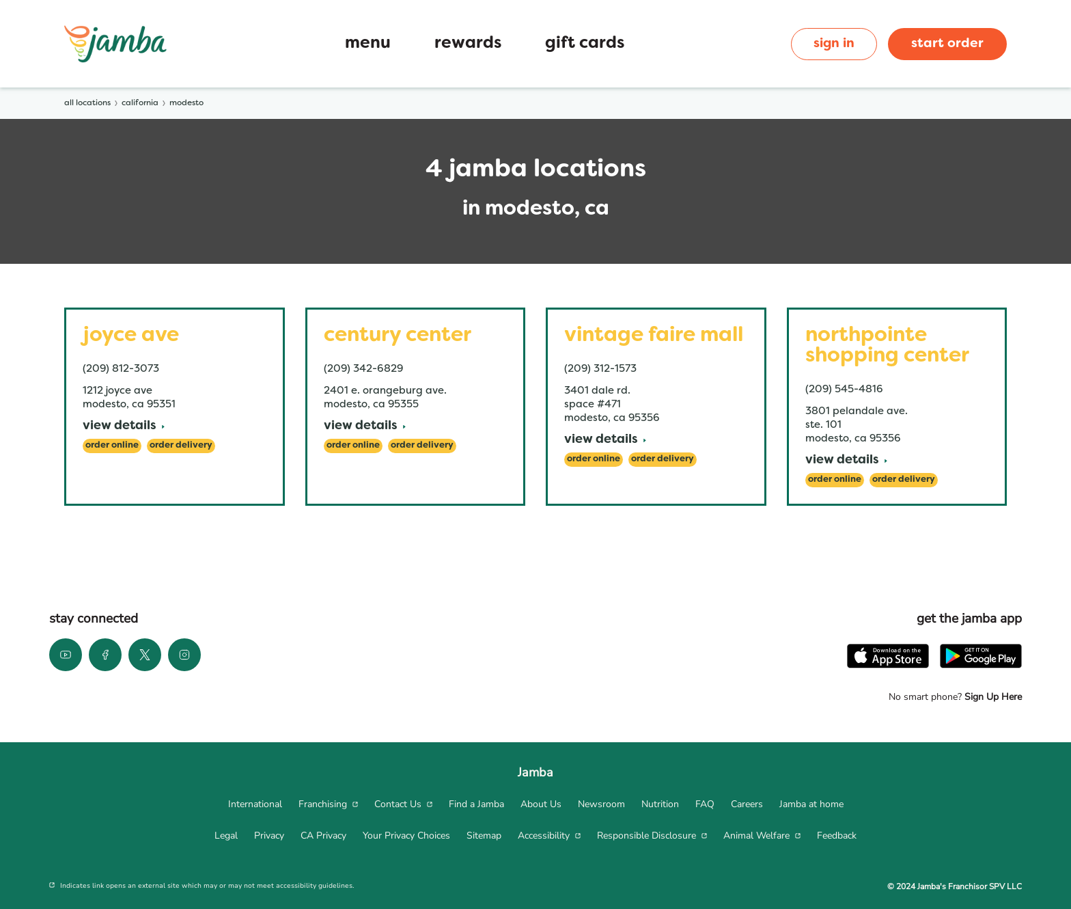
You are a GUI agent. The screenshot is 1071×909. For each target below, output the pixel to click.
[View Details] (124, 426)
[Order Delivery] (181, 446)
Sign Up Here (992, 696)
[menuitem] (255, 804)
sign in (833, 44)
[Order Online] (112, 446)
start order (947, 44)
